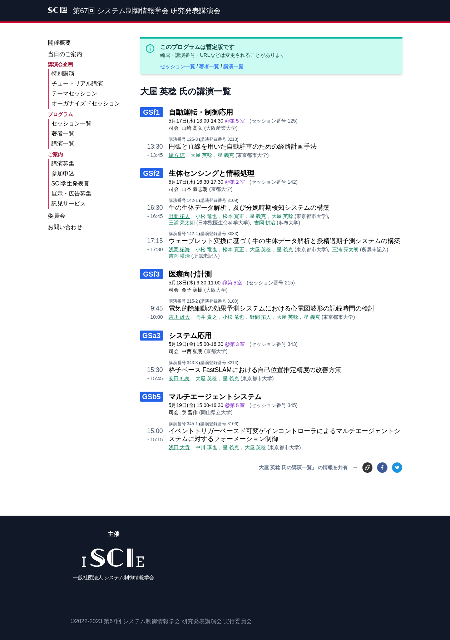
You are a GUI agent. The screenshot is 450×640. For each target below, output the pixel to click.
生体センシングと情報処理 (211, 173)
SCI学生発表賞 (70, 183)
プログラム (60, 114)
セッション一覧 (178, 66)
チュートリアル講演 (77, 83)
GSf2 (151, 173)
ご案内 (55, 154)
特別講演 (62, 73)
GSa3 (151, 335)
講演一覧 (233, 66)
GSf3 (151, 274)
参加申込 (62, 173)
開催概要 (59, 43)
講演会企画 (60, 64)
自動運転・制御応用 (201, 112)
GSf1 (151, 112)
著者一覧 (210, 66)
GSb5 (151, 397)
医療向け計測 (190, 274)
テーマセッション (74, 93)
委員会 (56, 216)
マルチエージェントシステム (215, 397)
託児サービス (68, 203)
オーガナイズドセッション (85, 103)
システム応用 (190, 335)
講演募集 (62, 163)
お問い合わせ (65, 227)
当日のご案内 (65, 54)
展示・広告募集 (71, 193)
